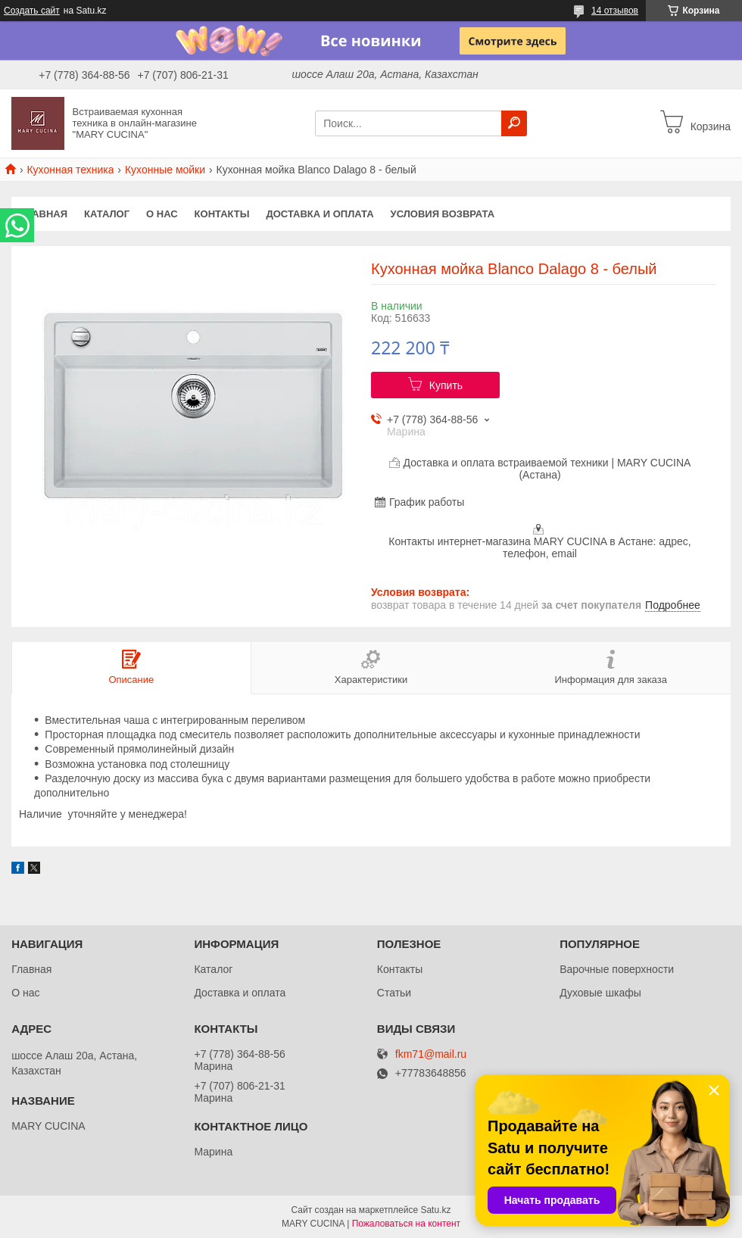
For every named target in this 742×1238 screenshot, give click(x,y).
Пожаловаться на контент (406, 1223)
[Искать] (514, 123)
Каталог (106, 214)
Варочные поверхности (617, 969)
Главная (43, 214)
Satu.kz (435, 1210)
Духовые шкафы (600, 993)
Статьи (394, 993)
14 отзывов (614, 10)
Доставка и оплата (319, 214)
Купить (446, 385)
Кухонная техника (70, 170)
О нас (162, 214)
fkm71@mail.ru (430, 1054)
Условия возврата (443, 214)
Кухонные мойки (165, 170)
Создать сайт (32, 10)
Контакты (222, 214)
